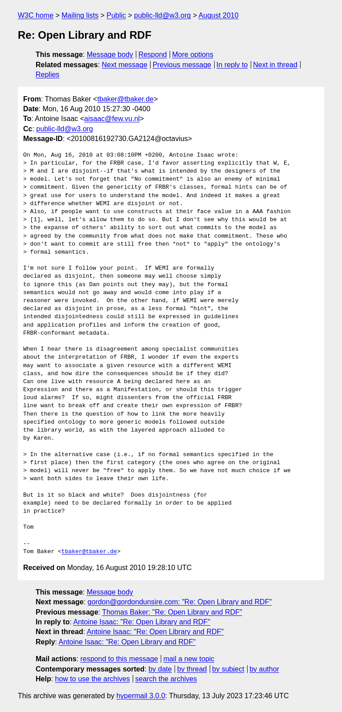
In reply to (232, 65)
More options (193, 54)
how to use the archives (92, 679)
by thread (192, 669)
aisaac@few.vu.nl (112, 118)
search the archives (166, 679)
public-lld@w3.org (162, 15)
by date (159, 669)
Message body (110, 54)
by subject (228, 669)
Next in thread (275, 65)
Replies (47, 74)
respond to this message (119, 659)
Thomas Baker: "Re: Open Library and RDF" (172, 612)
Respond (152, 54)
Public (116, 15)
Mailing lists (79, 15)
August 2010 (219, 15)
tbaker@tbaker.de (125, 99)
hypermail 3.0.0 (140, 696)
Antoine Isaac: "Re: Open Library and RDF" (141, 622)
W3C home (35, 15)
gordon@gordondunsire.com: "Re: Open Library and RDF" (180, 602)
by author (264, 669)
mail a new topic (189, 659)
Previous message (182, 65)
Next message (124, 65)
